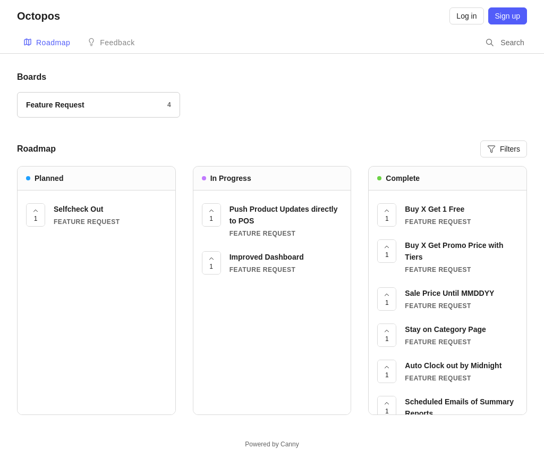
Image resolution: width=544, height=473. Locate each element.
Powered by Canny (272, 444)
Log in (466, 16)
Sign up (507, 16)
